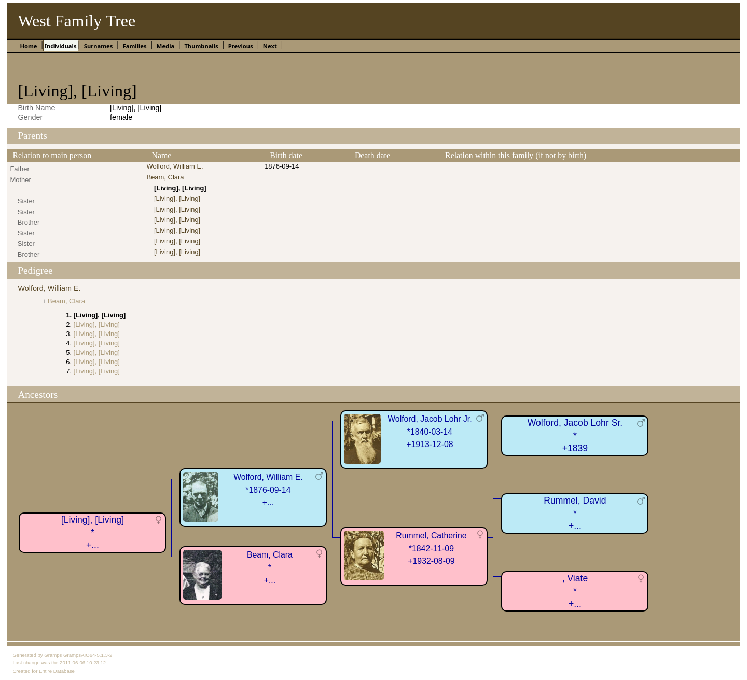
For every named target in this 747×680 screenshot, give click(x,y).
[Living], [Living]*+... (92, 532)
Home (28, 46)
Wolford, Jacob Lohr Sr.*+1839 (575, 435)
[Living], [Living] (177, 198)
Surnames (98, 46)
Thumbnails (201, 46)
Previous (240, 46)
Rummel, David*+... (575, 513)
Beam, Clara (165, 177)
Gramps (53, 655)
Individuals (61, 46)
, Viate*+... (575, 591)
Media (165, 46)
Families (135, 46)
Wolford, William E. (175, 166)
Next (270, 46)
